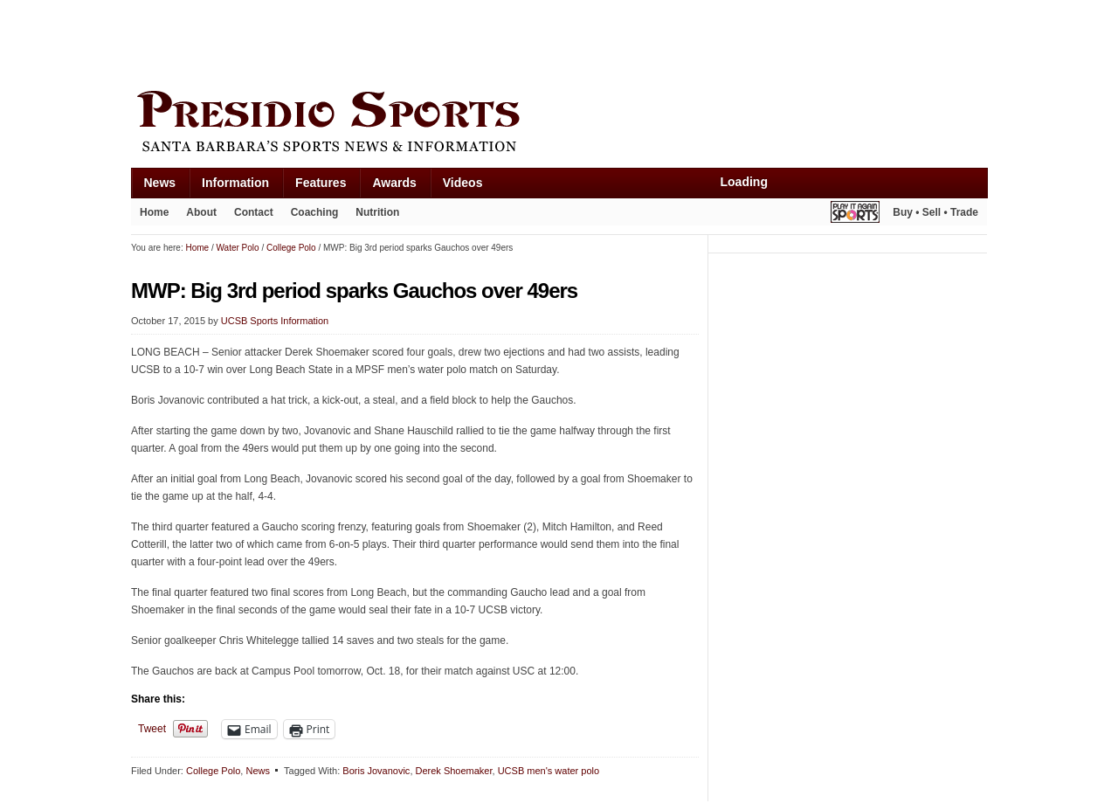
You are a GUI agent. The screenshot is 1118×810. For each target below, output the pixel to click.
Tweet (152, 729)
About (201, 212)
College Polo (213, 770)
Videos (463, 183)
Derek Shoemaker (454, 770)
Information (235, 183)
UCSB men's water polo (548, 770)
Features (320, 183)
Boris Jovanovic (376, 770)
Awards (394, 183)
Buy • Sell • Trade (935, 212)
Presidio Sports (559, 124)
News (160, 183)
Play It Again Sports (855, 214)
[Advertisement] (449, 41)
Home (154, 212)
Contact (253, 212)
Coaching (315, 212)
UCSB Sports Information (275, 320)
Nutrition (377, 212)
